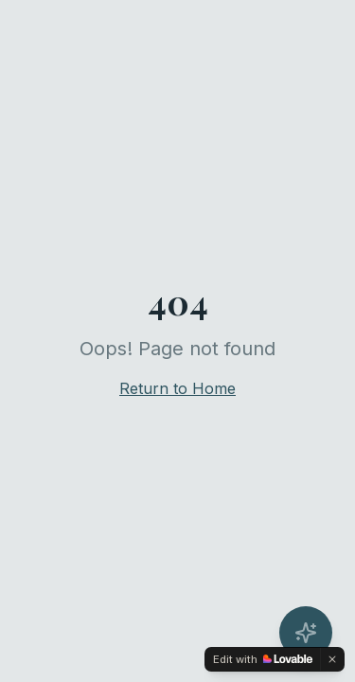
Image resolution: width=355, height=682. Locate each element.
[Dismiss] (332, 659)
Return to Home (177, 388)
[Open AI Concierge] (305, 632)
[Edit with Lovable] (262, 659)
